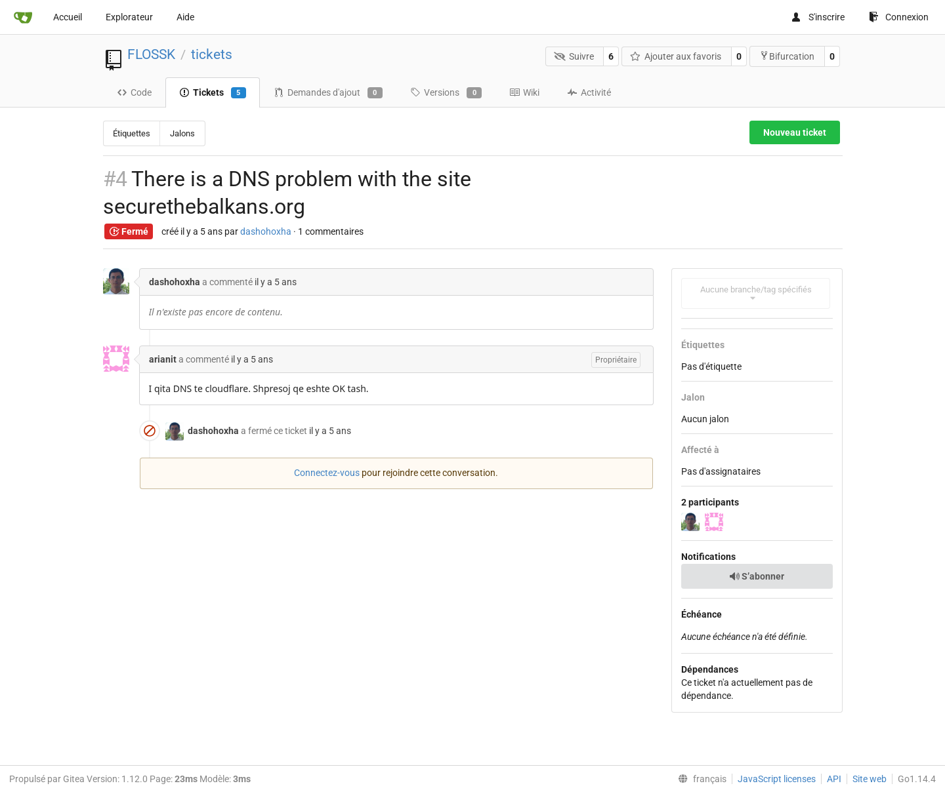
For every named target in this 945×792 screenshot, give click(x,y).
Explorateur (129, 17)
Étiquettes (131, 133)
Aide (185, 17)
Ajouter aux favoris (676, 56)
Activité (589, 92)
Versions (446, 93)
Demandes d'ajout (328, 93)
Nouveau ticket (794, 132)
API (834, 779)
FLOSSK (151, 54)
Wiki (524, 92)
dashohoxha (265, 231)
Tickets (212, 93)
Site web (869, 779)
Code (134, 92)
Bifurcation (786, 56)
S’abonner (756, 576)
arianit (163, 359)
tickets (211, 54)
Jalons (182, 133)
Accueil (67, 17)
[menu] (699, 779)
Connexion (898, 17)
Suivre (574, 56)
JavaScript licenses (777, 779)
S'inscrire (818, 17)
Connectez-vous (327, 472)
